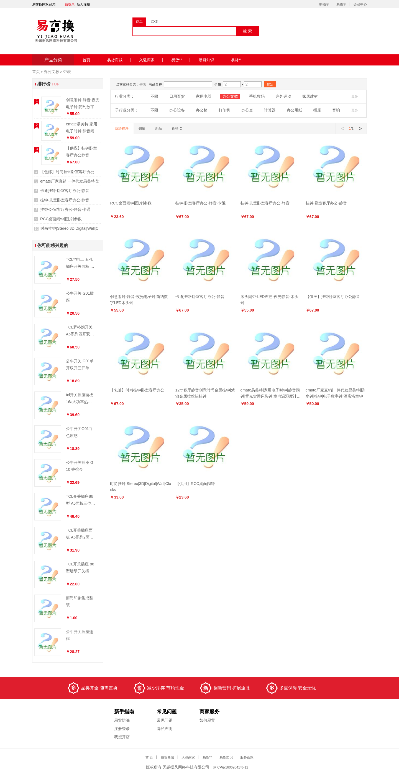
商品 (139, 22)
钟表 (67, 71)
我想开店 (122, 737)
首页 (91, 59)
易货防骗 (122, 720)
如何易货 (207, 720)
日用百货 (177, 96)
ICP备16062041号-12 (231, 767)
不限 (154, 96)
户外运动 (283, 96)
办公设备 (177, 110)
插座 (317, 110)
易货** (180, 59)
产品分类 (53, 59)
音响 (336, 110)
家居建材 (310, 96)
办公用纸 (294, 110)
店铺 (154, 22)
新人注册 (83, 4)
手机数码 (257, 96)
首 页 (149, 757)
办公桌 (247, 110)
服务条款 (247, 757)
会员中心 (360, 4)
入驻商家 (151, 59)
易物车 (341, 4)
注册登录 (122, 728)
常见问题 (164, 720)
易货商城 (119, 59)
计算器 (270, 110)
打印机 (224, 110)
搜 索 (247, 31)
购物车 (324, 4)
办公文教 (51, 71)
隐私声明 (164, 728)
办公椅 (202, 110)
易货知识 (210, 59)
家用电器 (203, 96)
